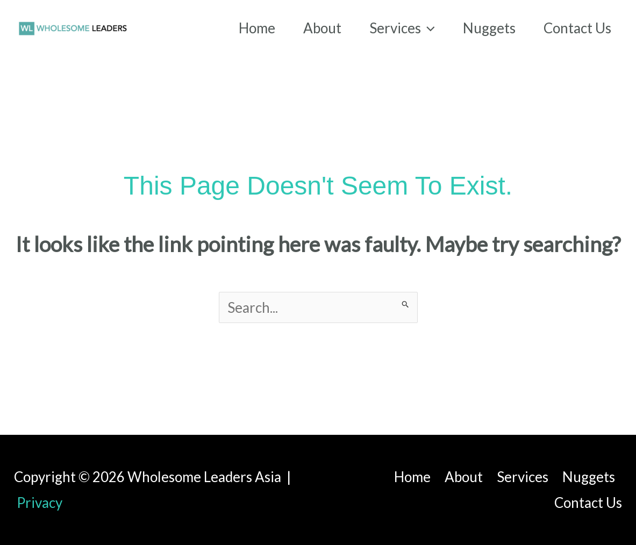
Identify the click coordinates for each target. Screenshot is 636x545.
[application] (428, 28)
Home (412, 476)
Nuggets (588, 476)
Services (522, 476)
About (464, 476)
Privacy (39, 502)
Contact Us (588, 502)
